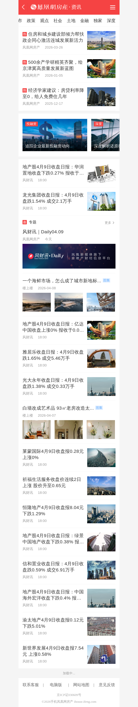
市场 (58, 20)
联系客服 (31, 685)
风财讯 (42, 20)
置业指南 (75, 20)
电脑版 (56, 685)
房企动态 (97, 20)
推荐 (27, 20)
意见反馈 (107, 685)
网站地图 (81, 685)
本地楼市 (119, 20)
